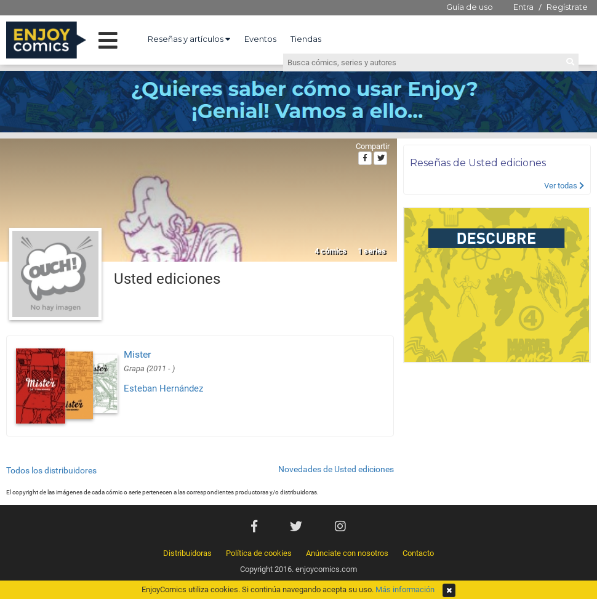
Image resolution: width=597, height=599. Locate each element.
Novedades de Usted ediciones (336, 469)
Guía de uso (469, 7)
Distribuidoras (187, 553)
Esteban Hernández (163, 388)
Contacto (418, 553)
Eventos (260, 39)
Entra (523, 7)
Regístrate (567, 7)
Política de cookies (259, 553)
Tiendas (305, 39)
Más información (405, 589)
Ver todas (564, 185)
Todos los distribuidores (51, 470)
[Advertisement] (497, 437)
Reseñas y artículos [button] (189, 39)
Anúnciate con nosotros (347, 553)
